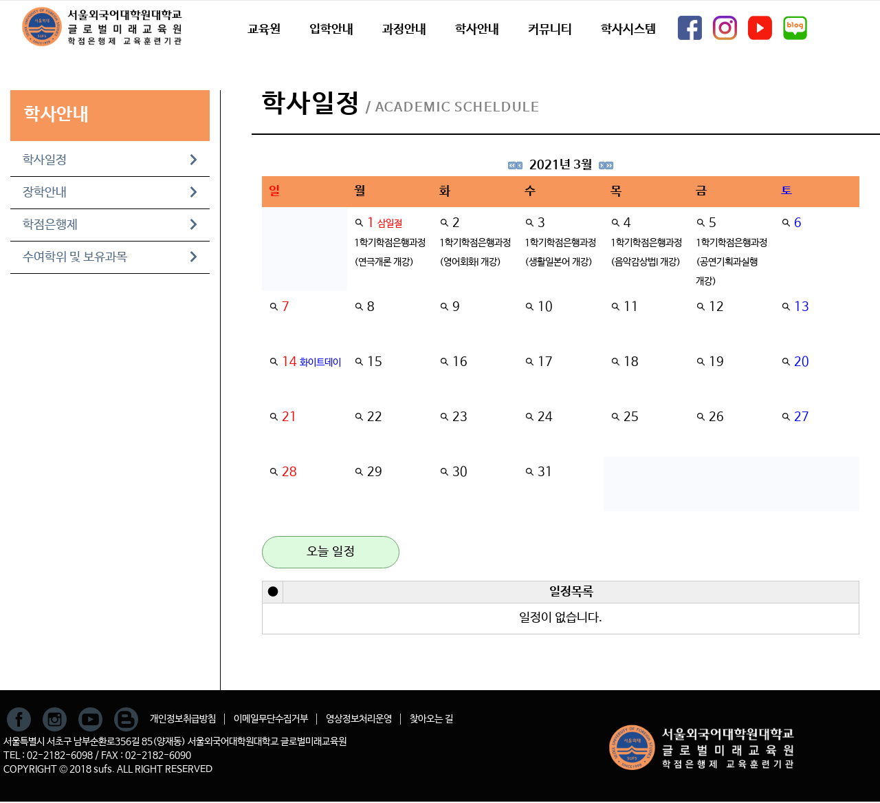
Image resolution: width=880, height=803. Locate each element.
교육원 (264, 29)
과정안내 (404, 29)
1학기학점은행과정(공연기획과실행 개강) (731, 262)
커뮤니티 (550, 29)
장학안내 (110, 193)
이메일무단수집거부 (271, 719)
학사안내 (477, 29)
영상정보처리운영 (359, 719)
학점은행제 (110, 225)
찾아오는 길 (431, 719)
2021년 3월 (560, 165)
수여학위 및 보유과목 (110, 257)
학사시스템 (628, 29)
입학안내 (331, 29)
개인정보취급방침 (183, 719)
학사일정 (110, 160)
